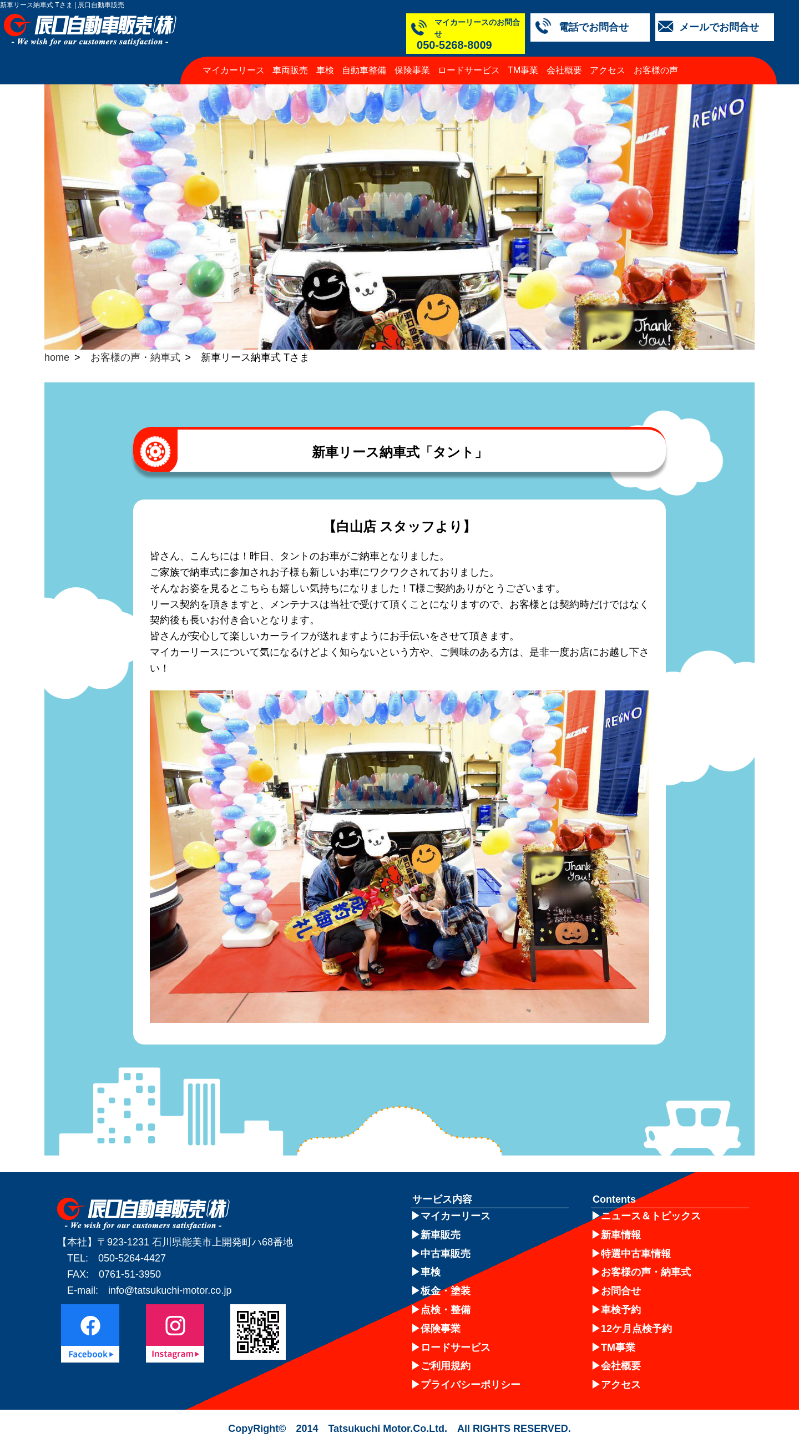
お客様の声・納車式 (135, 357)
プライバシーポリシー (470, 1384)
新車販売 (441, 1234)
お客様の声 (656, 58)
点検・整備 (446, 1309)
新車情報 (621, 1234)
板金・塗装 (446, 1290)
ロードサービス (469, 58)
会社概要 (564, 58)
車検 (325, 58)
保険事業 (412, 58)
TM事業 (523, 58)
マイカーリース (234, 58)
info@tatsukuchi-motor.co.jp (169, 1290)
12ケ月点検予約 (636, 1328)
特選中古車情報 (636, 1253)
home (56, 357)
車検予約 (621, 1309)
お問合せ (621, 1290)
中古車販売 (446, 1253)
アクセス (607, 58)
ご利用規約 (446, 1365)
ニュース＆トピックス (651, 1216)
